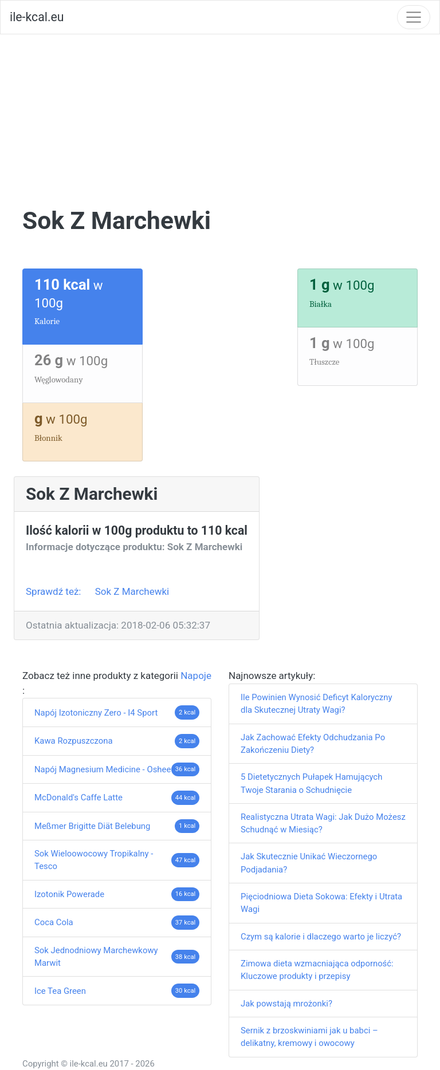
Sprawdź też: (55, 591)
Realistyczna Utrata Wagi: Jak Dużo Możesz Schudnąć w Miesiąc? (323, 823)
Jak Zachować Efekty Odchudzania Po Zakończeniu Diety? (313, 743)
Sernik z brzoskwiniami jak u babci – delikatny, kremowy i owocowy (309, 1036)
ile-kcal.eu (37, 17)
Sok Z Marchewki (132, 591)
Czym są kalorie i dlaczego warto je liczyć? (321, 936)
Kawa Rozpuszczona (73, 741)
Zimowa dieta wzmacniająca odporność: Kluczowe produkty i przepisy (317, 969)
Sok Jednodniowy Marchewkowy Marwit (96, 956)
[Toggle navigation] (413, 17)
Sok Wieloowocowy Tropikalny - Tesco (93, 859)
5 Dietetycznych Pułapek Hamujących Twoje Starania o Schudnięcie (311, 783)
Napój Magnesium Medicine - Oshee (102, 769)
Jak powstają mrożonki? (286, 1003)
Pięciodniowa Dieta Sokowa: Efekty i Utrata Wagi (321, 902)
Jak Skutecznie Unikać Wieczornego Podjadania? (309, 862)
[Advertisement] (220, 120)
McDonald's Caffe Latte (78, 797)
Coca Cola (53, 922)
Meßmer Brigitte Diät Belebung (92, 826)
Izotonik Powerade (69, 894)
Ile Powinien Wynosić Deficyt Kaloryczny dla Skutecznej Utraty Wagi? (316, 703)
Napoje (195, 675)
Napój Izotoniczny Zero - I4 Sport (96, 713)
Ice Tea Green (60, 991)
